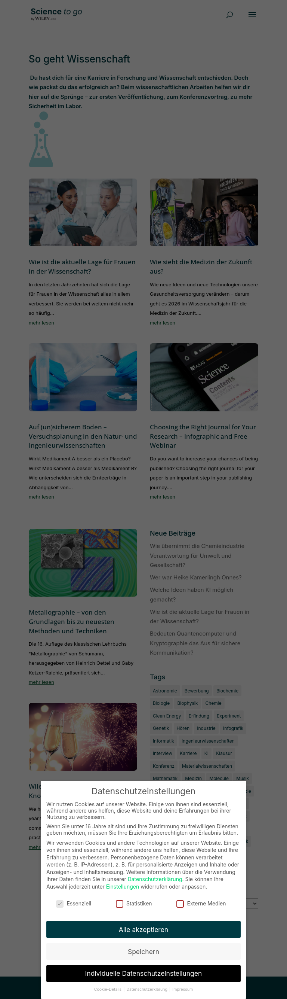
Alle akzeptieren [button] (143, 924)
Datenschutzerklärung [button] (147, 984)
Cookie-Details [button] (108, 984)
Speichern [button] (143, 946)
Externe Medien (201, 898)
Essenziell (73, 898)
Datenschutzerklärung (155, 874)
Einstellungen (122, 881)
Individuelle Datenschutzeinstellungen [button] (143, 968)
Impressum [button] (182, 984)
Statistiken (134, 898)
